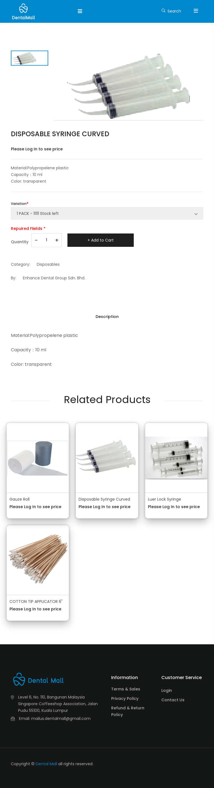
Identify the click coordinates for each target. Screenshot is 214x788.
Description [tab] (107, 316)
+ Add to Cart (100, 240)
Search (171, 10)
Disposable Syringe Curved (104, 499)
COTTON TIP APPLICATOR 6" (36, 601)
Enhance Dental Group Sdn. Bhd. (54, 278)
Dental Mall (46, 764)
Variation (18, 203)
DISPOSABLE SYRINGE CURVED (60, 133)
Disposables (48, 264)
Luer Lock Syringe (164, 499)
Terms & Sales (125, 689)
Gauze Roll (19, 499)
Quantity (19, 242)
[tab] (29, 58)
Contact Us (172, 700)
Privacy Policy (124, 698)
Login (166, 690)
